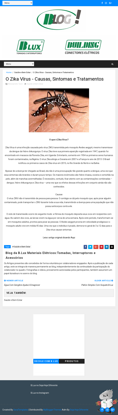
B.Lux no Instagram (40, 393)
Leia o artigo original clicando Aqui (59, 237)
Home (8, 72)
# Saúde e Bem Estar (21, 247)
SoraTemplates (20, 410)
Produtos (72, 361)
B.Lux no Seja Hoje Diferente (44, 385)
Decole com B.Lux (46, 361)
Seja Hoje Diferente (79, 410)
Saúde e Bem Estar (22, 72)
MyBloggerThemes (52, 410)
